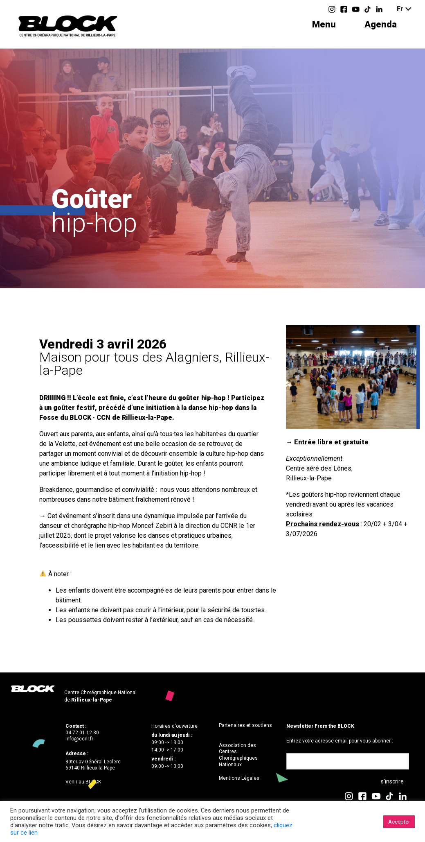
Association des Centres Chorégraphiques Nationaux (238, 754)
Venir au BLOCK (83, 782)
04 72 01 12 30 (82, 733)
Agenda (380, 24)
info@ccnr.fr (79, 739)
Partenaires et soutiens (245, 725)
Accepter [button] (399, 822)
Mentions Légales (239, 778)
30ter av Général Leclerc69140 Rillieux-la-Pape (93, 765)
